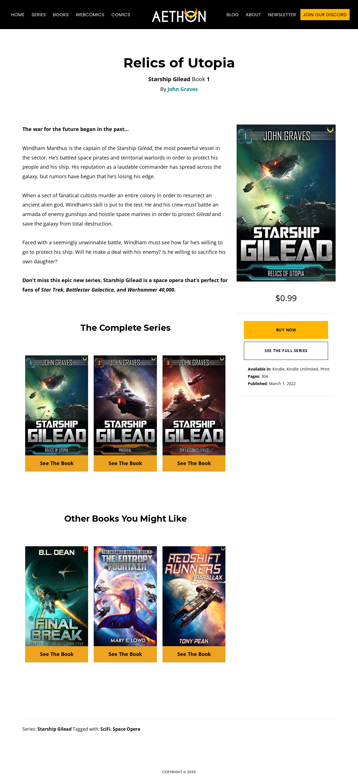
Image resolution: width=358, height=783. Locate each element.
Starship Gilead (54, 729)
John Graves (183, 89)
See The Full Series (286, 350)
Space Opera (126, 729)
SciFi (105, 729)
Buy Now (286, 329)
